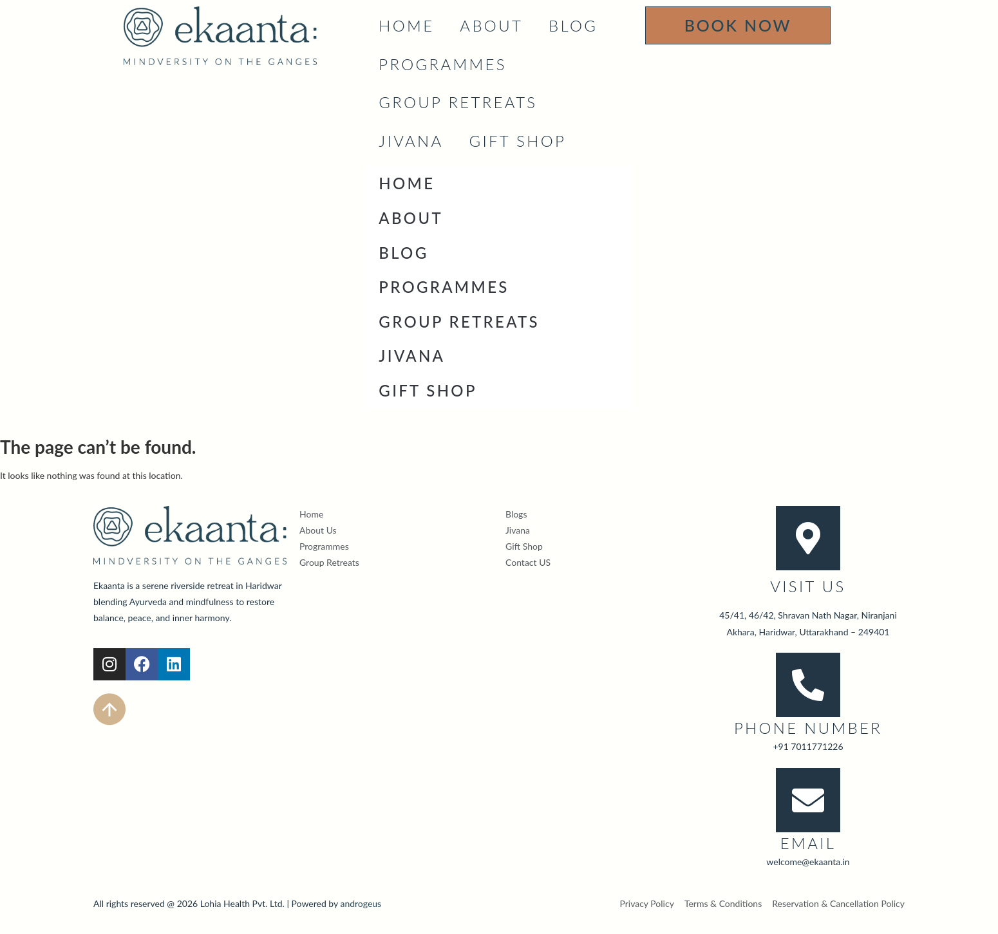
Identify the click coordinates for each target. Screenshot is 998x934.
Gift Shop (517, 140)
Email (808, 843)
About (491, 25)
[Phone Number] (808, 685)
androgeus (360, 903)
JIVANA (411, 140)
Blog (573, 25)
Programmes (443, 64)
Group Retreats (458, 102)
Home (406, 25)
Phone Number (808, 727)
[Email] (808, 800)
